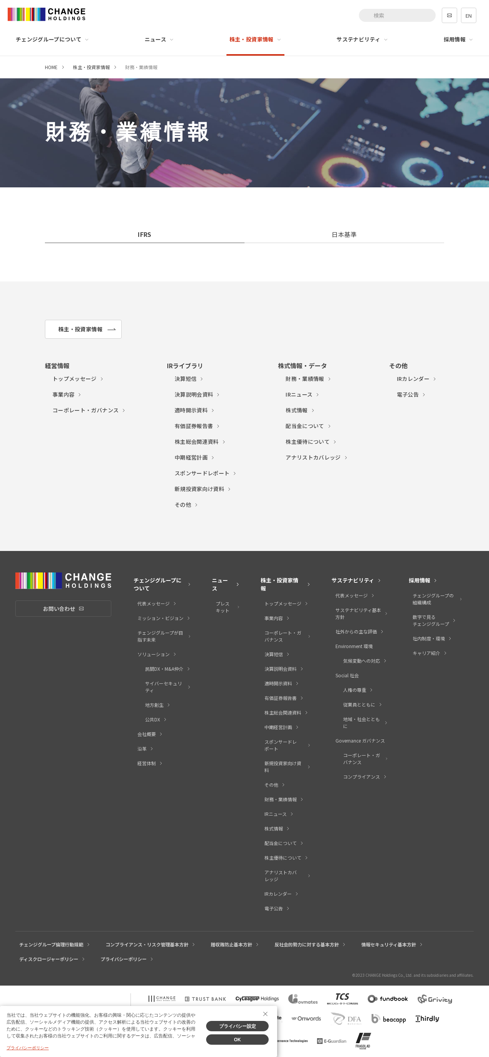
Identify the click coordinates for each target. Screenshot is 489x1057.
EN (469, 15)
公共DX (156, 719)
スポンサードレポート (206, 473)
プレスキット (228, 607)
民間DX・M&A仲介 (168, 668)
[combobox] (397, 15)
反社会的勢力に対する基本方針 (310, 944)
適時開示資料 (195, 410)
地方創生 (158, 704)
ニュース (159, 39)
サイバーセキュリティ (168, 686)
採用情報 (458, 39)
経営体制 (150, 763)
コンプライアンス (365, 776)
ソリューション (157, 654)
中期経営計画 (195, 457)
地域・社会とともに (365, 722)
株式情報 (300, 410)
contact (449, 15)
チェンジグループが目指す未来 (164, 636)
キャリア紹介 (430, 653)
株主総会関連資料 (200, 441)
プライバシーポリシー (127, 959)
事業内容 (67, 394)
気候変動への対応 (365, 660)
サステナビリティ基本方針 (361, 613)
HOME (51, 67)
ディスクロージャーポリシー (52, 959)
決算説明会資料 (197, 394)
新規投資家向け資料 (203, 489)
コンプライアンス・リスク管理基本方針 (151, 944)
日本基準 (344, 234)
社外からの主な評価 (359, 631)
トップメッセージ (78, 378)
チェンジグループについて (52, 39)
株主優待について (311, 441)
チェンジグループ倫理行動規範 (55, 944)
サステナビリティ (362, 39)
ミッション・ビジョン (164, 618)
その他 (186, 504)
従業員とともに (363, 704)
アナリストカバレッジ (317, 457)
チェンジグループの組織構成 (438, 598)
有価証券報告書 (197, 426)
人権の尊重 (358, 689)
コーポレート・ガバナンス (89, 410)
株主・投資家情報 (255, 39)
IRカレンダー (417, 378)
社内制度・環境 (432, 638)
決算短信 (189, 378)
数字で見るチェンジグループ (434, 620)
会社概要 (150, 734)
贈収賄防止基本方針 (235, 944)
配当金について (308, 426)
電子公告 (411, 394)
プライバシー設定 (237, 1026)
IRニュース (303, 394)
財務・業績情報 (308, 378)
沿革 (145, 748)
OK (237, 1039)
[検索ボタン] (367, 15)
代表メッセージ (157, 603)
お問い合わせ (77, 609)
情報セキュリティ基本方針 (392, 944)
